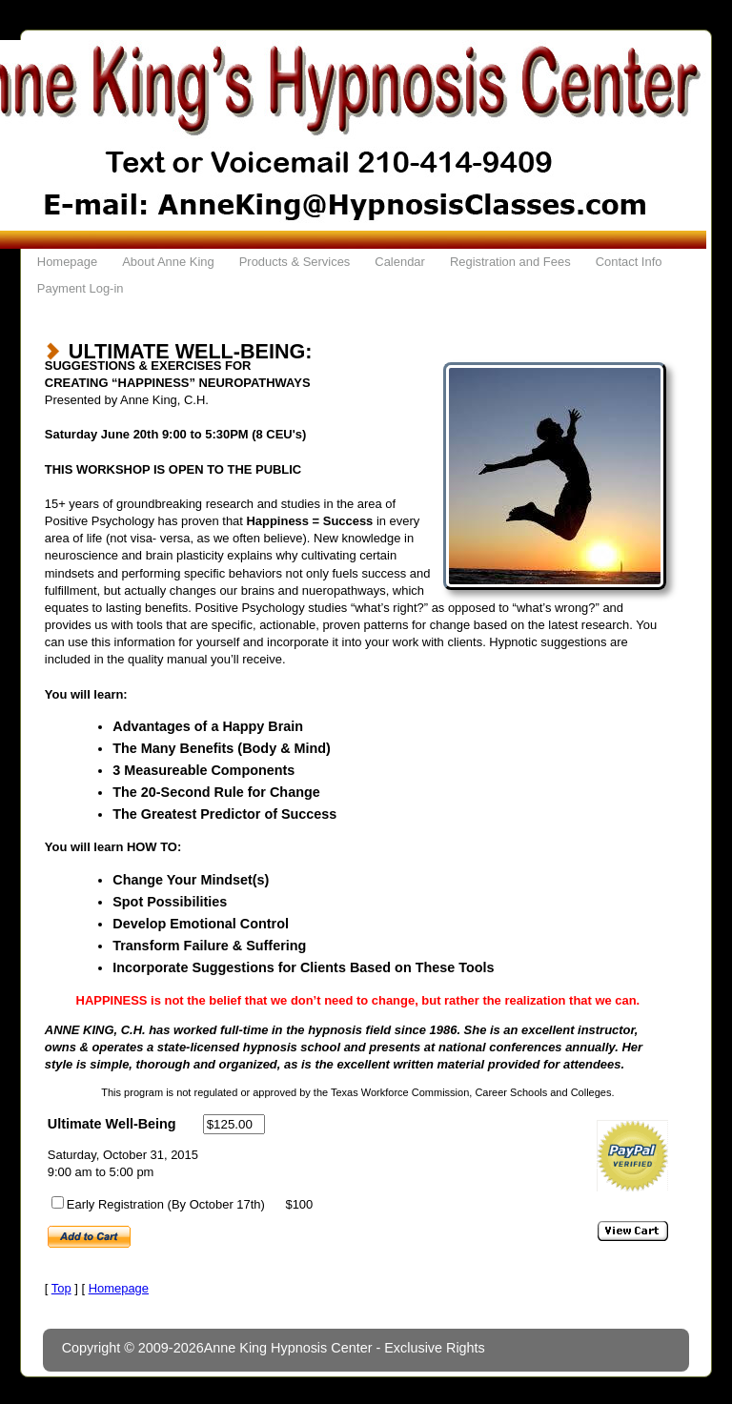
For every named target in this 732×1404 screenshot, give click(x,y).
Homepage (67, 261)
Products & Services (295, 261)
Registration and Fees (510, 261)
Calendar (400, 261)
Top (61, 1288)
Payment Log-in (80, 288)
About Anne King (168, 261)
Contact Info (629, 261)
